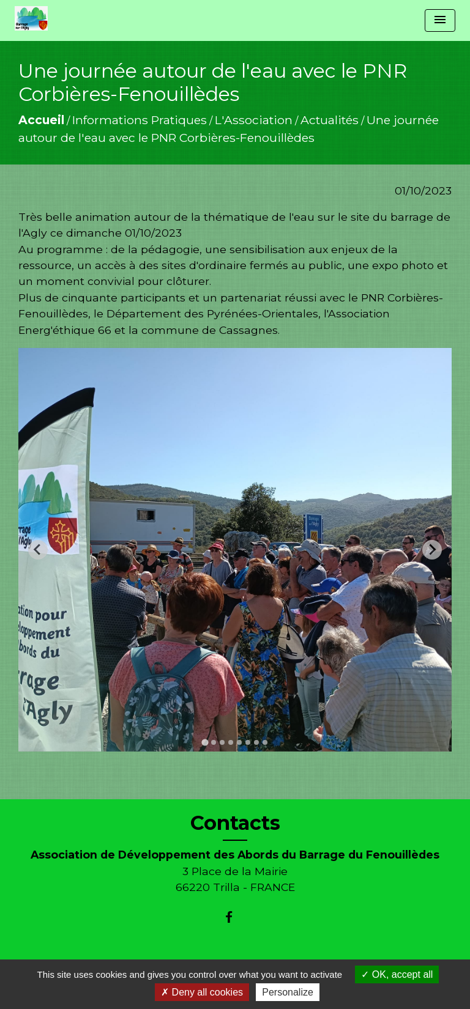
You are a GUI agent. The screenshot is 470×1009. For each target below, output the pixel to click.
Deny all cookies (202, 992)
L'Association (254, 120)
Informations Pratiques (139, 120)
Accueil (41, 120)
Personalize (287, 992)
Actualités (329, 120)
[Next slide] (432, 550)
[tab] (204, 742)
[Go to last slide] (38, 550)
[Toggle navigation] (440, 20)
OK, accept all (397, 974)
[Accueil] (31, 18)
